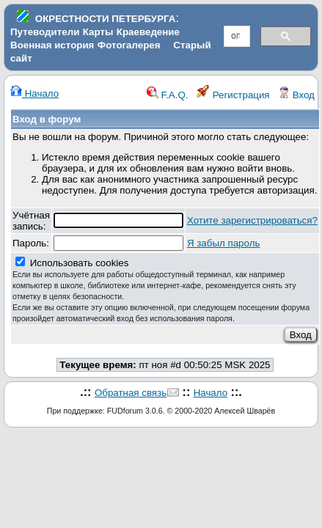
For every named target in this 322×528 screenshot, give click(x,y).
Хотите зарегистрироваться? (252, 220)
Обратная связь (131, 392)
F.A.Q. (168, 94)
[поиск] (235, 36)
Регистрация (233, 94)
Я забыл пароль (223, 243)
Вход (296, 94)
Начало (34, 93)
